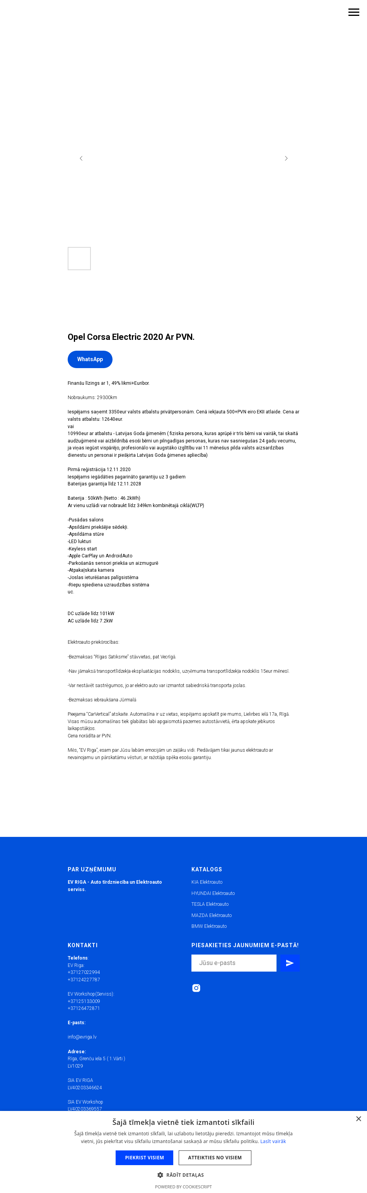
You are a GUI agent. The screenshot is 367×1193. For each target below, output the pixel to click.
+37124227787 (84, 979)
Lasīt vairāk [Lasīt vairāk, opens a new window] (273, 1141)
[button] (183, 1174)
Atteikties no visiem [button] (215, 1157)
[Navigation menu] (353, 12)
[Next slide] (286, 158)
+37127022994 (84, 972)
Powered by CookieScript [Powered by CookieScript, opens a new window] (183, 1187)
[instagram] (196, 988)
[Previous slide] (81, 158)
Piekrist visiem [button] (144, 1157)
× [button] (358, 1119)
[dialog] (183, 1152)
